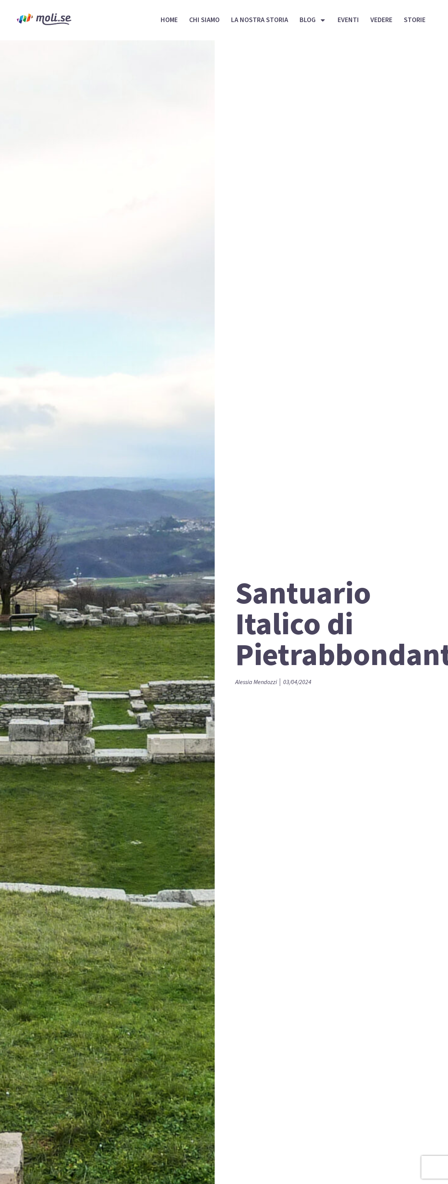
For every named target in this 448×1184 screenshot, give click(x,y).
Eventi (348, 20)
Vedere (381, 20)
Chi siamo (204, 20)
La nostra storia (259, 20)
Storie (415, 20)
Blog (313, 20)
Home (169, 20)
